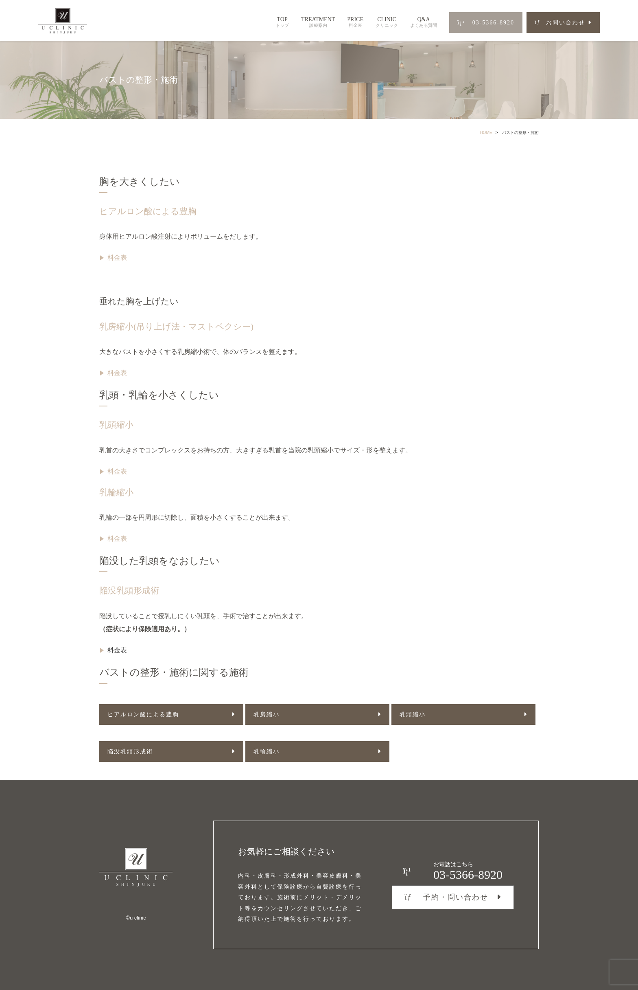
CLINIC (387, 22)
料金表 (117, 257)
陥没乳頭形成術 (129, 590)
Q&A (423, 22)
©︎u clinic (136, 918)
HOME (486, 132)
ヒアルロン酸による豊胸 (148, 211)
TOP (282, 22)
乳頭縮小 (116, 425)
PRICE (355, 22)
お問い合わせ (560, 23)
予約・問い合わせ (446, 897)
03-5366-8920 (485, 23)
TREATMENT (318, 22)
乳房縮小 (266, 714)
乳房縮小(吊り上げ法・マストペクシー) (176, 326)
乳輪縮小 (116, 492)
